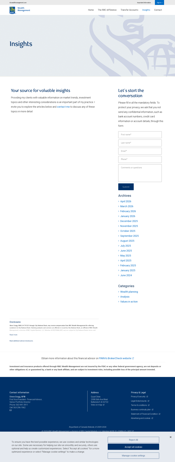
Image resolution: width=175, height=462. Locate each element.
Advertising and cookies (141, 418)
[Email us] (11, 410)
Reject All (133, 439)
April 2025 (125, 260)
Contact (158, 9)
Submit (125, 186)
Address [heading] (95, 392)
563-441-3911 (22, 405)
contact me (63, 106)
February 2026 (128, 211)
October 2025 (127, 231)
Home (91, 9)
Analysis (124, 296)
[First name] (140, 134)
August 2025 (127, 240)
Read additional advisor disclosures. (21, 341)
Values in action (129, 301)
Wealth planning (129, 291)
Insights (146, 9)
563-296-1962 (19, 407)
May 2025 (125, 255)
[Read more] (13, 335)
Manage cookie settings (133, 455)
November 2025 (129, 226)
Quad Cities (95, 396)
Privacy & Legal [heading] (138, 392)
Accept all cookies (133, 447)
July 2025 (125, 245)
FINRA (120, 431)
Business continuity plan (141, 409)
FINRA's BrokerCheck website (115, 358)
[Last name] (140, 143)
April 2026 (125, 201)
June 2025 (126, 250)
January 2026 (127, 216)
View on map (96, 405)
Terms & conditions (139, 405)
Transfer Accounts (129, 9)
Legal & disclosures (139, 401)
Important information (144, 2)
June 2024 (126, 275)
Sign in (160, 2)
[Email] (140, 151)
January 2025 (127, 270)
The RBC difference (107, 9)
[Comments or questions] (140, 173)
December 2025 (129, 221)
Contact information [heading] (19, 392)
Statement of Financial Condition (144, 414)
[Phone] (140, 159)
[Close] (171, 437)
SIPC (129, 431)
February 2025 (128, 265)
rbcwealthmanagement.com (18, 2)
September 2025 (129, 235)
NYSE (112, 431)
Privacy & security (138, 396)
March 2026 (126, 206)
